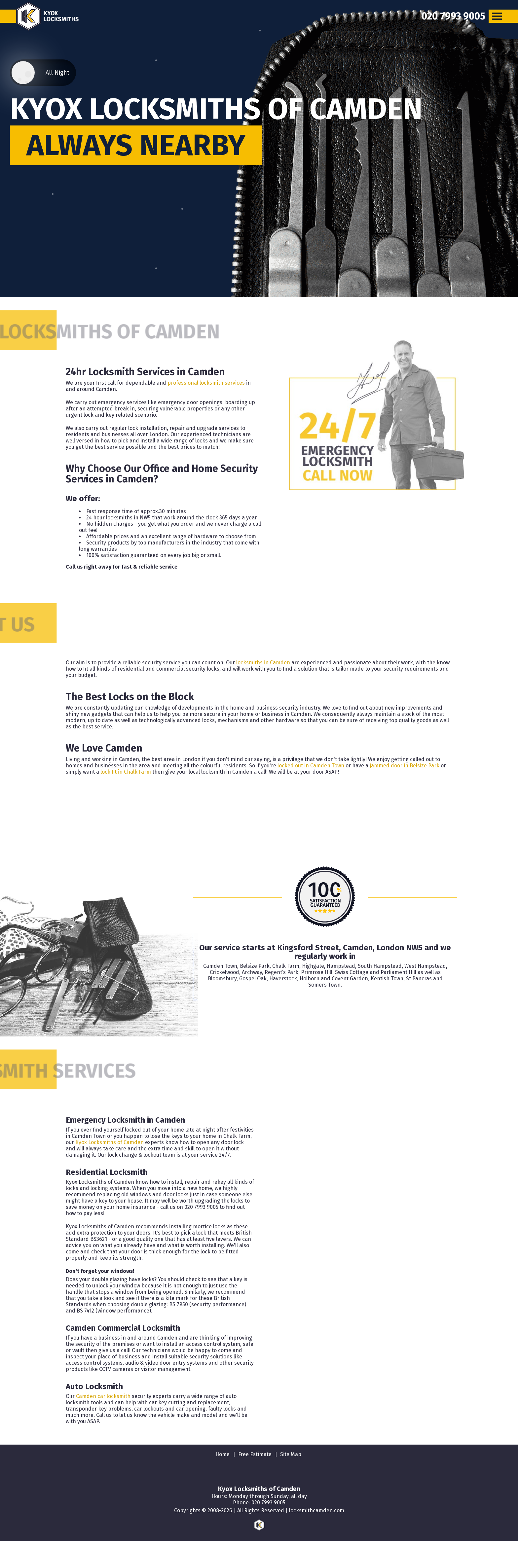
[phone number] (453, 16)
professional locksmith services (206, 383)
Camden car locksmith (103, 1396)
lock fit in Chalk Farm (125, 772)
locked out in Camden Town (311, 765)
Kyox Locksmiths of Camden (109, 1142)
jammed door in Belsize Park (404, 765)
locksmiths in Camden (263, 662)
